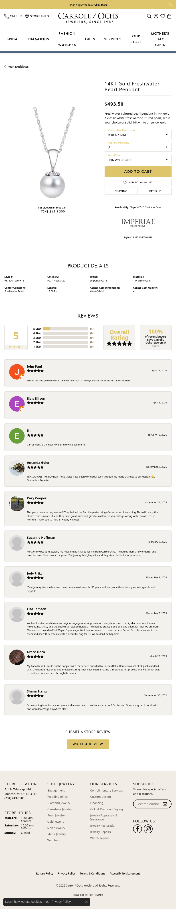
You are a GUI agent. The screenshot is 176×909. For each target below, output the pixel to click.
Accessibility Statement (125, 873)
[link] (13, 16)
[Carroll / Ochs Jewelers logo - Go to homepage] (88, 18)
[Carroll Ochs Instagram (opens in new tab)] (148, 828)
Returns (155, 191)
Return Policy (44, 873)
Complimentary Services (106, 790)
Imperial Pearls (98, 280)
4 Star (37, 333)
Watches (53, 840)
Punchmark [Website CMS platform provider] (96, 895)
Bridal (13, 38)
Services (112, 38)
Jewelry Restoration (103, 826)
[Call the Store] (14, 798)
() (91, 329)
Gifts (90, 38)
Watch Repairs (100, 838)
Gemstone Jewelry (59, 809)
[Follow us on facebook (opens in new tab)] (137, 828)
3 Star (37, 338)
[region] (52, 154)
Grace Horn (36, 652)
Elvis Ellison (36, 398)
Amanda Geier (38, 462)
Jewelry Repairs (100, 832)
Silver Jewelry (56, 828)
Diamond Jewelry (58, 803)
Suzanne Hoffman (41, 537)
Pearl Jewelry (56, 815)
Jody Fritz (34, 573)
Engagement (56, 790)
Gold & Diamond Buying (106, 809)
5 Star (37, 329)
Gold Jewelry (55, 822)
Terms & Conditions (92, 873)
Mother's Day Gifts (160, 39)
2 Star (37, 342)
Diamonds (38, 38)
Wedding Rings (57, 797)
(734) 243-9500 (52, 211)
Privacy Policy (66, 873)
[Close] (170, 5)
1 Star (37, 346)
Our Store (136, 39)
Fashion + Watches (67, 39)
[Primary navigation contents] (88, 39)
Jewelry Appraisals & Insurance (104, 817)
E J (29, 430)
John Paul (34, 366)
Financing (96, 803)
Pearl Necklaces (18, 67)
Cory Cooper (37, 498)
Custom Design (100, 797)
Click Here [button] (100, 5)
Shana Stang (37, 691)
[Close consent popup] (86, 902)
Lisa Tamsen (36, 609)
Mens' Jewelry (56, 834)
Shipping (121, 191)
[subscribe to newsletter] (165, 804)
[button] (149, 16)
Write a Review (88, 744)
